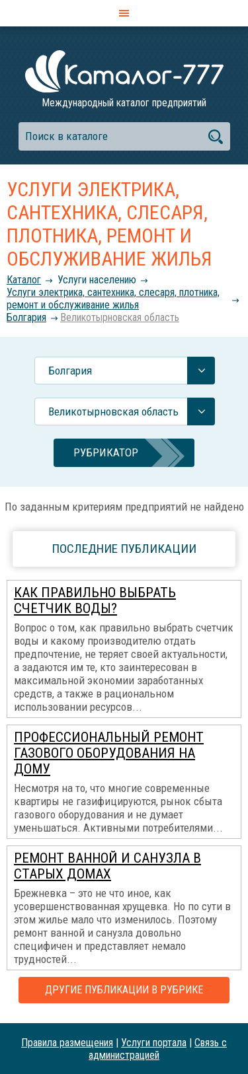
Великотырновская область (119, 317)
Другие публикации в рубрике (124, 990)
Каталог (24, 279)
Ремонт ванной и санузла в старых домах (107, 866)
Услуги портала (153, 1042)
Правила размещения (67, 1042)
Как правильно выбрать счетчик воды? (95, 600)
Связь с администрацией (158, 1048)
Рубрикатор (105, 452)
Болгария (26, 317)
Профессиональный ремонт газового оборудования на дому (109, 753)
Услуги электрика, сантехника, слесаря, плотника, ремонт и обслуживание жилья (113, 298)
